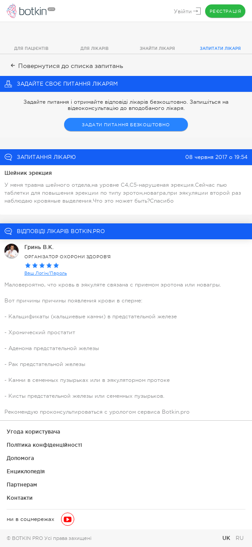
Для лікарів (94, 48)
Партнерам (22, 484)
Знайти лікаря (157, 48)
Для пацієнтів (31, 48)
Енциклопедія (26, 471)
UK (227, 538)
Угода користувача (33, 431)
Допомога (20, 458)
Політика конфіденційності (44, 445)
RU (240, 538)
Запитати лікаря (220, 48)
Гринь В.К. (38, 247)
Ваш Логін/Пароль (45, 273)
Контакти (20, 498)
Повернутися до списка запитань (66, 65)
